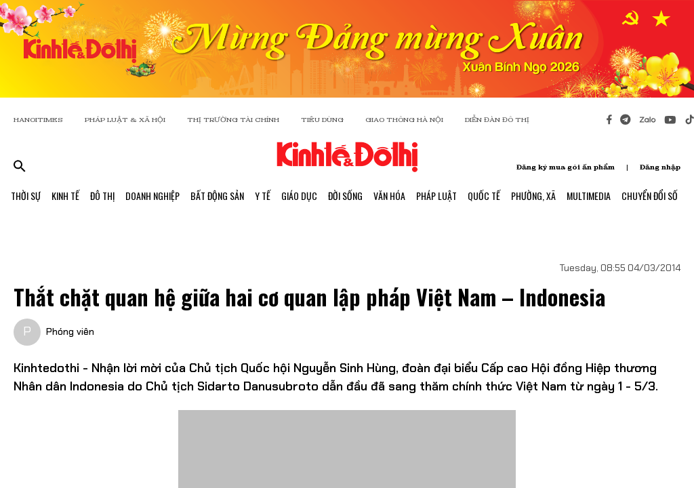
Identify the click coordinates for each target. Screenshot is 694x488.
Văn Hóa (389, 195)
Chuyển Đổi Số (649, 195)
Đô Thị (102, 195)
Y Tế (262, 195)
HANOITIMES (38, 119)
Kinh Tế (65, 195)
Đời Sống (345, 195)
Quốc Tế (484, 195)
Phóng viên (70, 331)
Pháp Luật (436, 195)
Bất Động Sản (217, 195)
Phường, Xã (533, 195)
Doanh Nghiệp (152, 195)
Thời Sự (26, 195)
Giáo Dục (299, 195)
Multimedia (589, 195)
